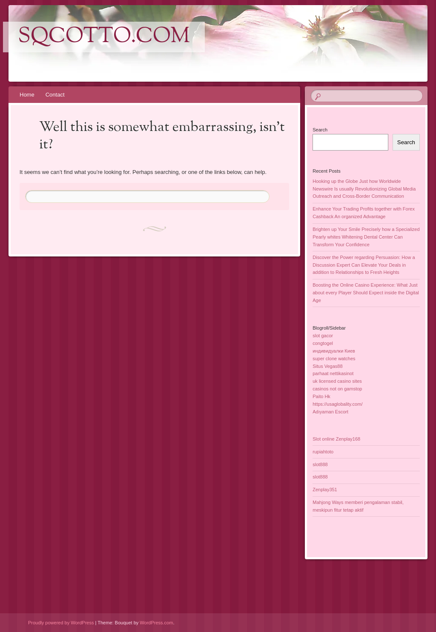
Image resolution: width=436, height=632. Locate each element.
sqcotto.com (104, 37)
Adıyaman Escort (330, 411)
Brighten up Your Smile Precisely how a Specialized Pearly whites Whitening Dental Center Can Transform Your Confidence (366, 237)
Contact (55, 94)
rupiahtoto (323, 451)
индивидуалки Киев (334, 350)
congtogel (323, 343)
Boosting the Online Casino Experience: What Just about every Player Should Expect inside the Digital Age (366, 292)
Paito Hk (321, 396)
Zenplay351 (325, 489)
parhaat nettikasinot (333, 373)
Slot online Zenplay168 (336, 438)
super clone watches (334, 358)
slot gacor (323, 335)
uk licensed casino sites (337, 381)
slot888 (320, 464)
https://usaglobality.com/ (337, 404)
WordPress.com (156, 622)
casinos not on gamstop (337, 388)
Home (27, 94)
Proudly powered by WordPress (61, 622)
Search (320, 129)
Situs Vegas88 (327, 366)
